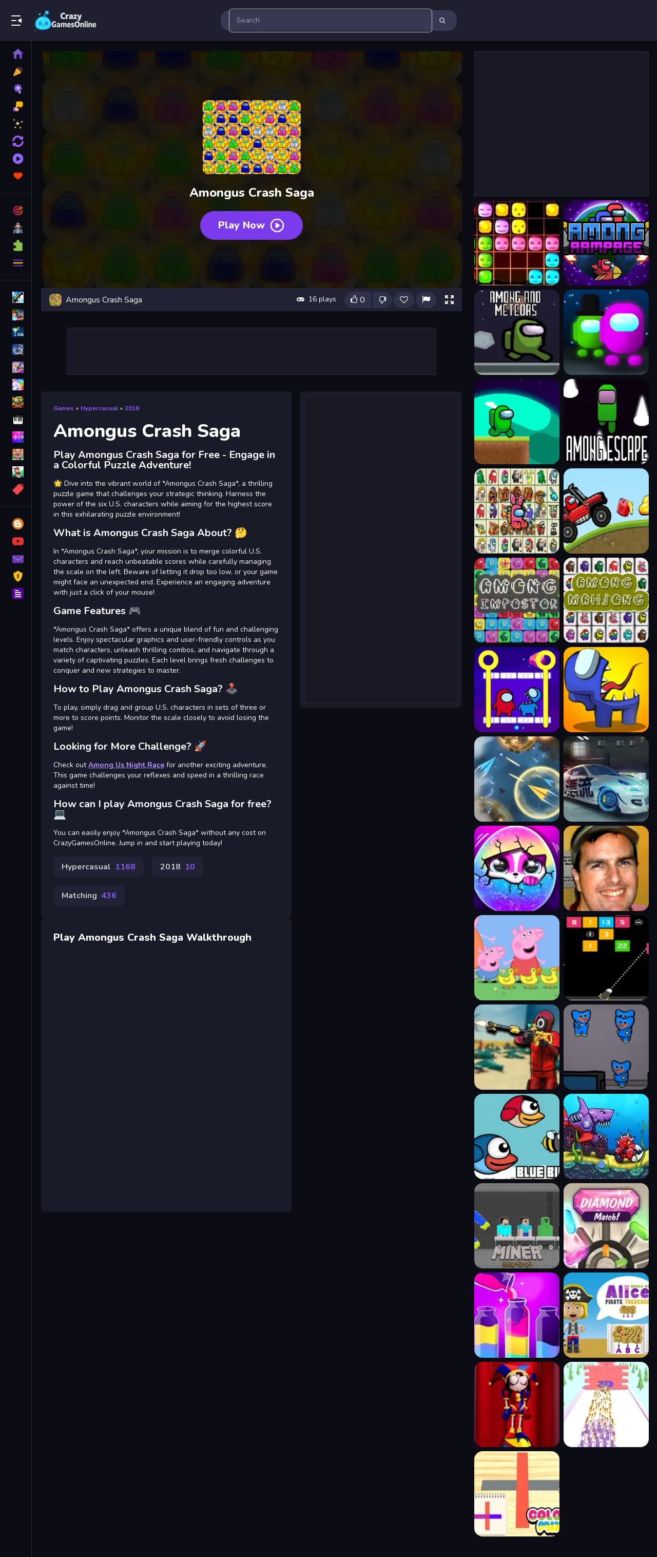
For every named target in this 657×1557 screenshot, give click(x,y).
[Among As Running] (516, 421)
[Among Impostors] (606, 689)
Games (63, 408)
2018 (132, 408)
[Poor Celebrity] (606, 868)
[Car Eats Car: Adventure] (606, 1136)
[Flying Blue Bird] (516, 1136)
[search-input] (330, 20)
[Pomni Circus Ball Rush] (516, 1404)
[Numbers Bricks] (606, 957)
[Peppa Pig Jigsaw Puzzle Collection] (516, 957)
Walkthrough (219, 937)
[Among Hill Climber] (606, 511)
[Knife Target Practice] (606, 1404)
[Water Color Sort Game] (516, 1315)
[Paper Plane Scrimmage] (516, 779)
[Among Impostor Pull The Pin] (516, 689)
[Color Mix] (516, 1493)
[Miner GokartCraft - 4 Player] (516, 1225)
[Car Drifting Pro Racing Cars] (606, 779)
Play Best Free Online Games (65, 20)
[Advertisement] (251, 351)
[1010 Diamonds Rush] (516, 243)
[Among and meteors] (516, 332)
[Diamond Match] (606, 1225)
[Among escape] (606, 421)
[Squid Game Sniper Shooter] (516, 1047)
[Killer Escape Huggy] (606, 1047)
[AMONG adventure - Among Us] (606, 243)
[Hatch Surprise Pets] (516, 868)
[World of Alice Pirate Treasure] (606, 1315)
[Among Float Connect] (516, 511)
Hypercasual (99, 408)
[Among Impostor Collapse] (516, 600)
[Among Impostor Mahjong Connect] (606, 600)
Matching (89, 895)
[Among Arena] (606, 332)
